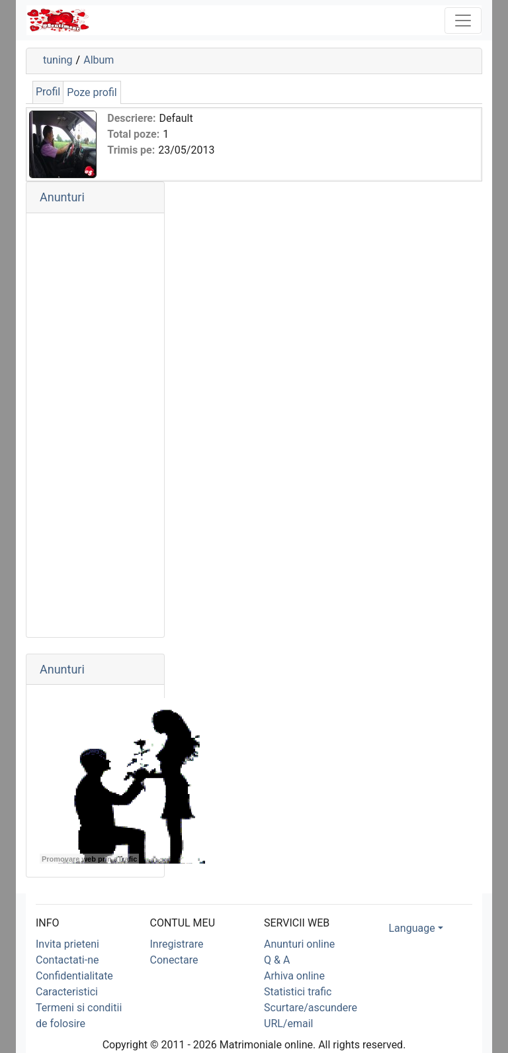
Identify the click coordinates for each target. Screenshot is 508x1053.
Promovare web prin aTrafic (89, 859)
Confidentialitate (74, 976)
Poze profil (91, 92)
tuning (58, 60)
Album (98, 60)
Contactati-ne (67, 960)
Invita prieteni (67, 944)
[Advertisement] (95, 425)
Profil (48, 91)
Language (412, 928)
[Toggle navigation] (463, 20)
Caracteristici (67, 991)
